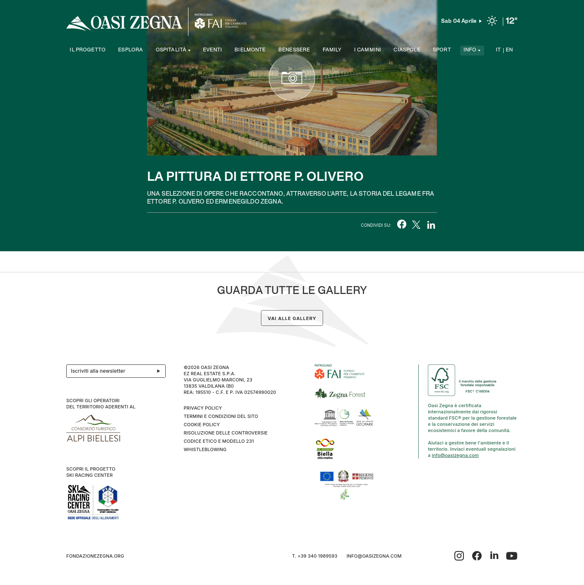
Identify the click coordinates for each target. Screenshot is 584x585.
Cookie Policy (201, 424)
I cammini (367, 50)
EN (509, 50)
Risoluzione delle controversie (225, 433)
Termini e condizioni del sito (220, 416)
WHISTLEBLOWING (204, 449)
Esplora (130, 50)
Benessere (294, 50)
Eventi (212, 50)
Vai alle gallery (292, 318)
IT (498, 50)
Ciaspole (406, 50)
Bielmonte (249, 50)
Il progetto (88, 50)
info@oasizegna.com (455, 455)
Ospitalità (171, 50)
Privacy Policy (202, 408)
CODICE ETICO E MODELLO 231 (218, 441)
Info (470, 50)
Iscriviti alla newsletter (118, 371)
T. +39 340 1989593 (315, 556)
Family (332, 50)
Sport (442, 50)
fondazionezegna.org (95, 556)
